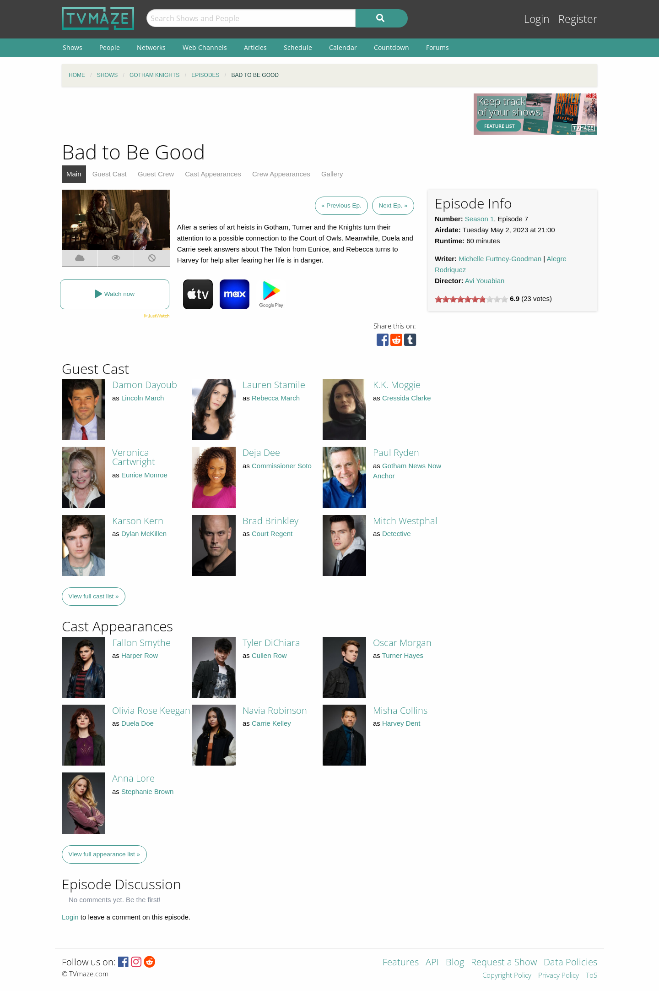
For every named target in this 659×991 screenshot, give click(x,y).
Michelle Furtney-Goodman (500, 259)
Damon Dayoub (144, 384)
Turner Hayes (402, 655)
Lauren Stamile (274, 384)
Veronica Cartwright (133, 457)
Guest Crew (156, 174)
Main (73, 174)
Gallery (332, 174)
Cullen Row (269, 655)
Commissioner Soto (282, 466)
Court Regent (272, 533)
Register (577, 19)
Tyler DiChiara (271, 642)
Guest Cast (109, 174)
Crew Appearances (281, 174)
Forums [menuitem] (437, 47)
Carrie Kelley (271, 723)
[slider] (471, 299)
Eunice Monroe (144, 475)
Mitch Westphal (405, 521)
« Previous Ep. (341, 205)
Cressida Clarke (406, 398)
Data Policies (570, 963)
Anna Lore (133, 778)
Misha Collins (400, 710)
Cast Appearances (213, 174)
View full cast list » (94, 596)
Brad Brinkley (270, 521)
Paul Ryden (396, 452)
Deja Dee (261, 452)
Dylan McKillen (144, 533)
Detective (396, 533)
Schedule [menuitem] (298, 47)
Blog (455, 963)
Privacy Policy (558, 976)
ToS (591, 976)
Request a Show (504, 963)
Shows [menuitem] (72, 47)
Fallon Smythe (141, 642)
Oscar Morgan (402, 642)
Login (537, 19)
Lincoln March (142, 398)
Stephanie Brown (147, 791)
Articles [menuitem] (255, 47)
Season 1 (479, 219)
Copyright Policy (506, 976)
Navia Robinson (275, 710)
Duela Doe (137, 723)
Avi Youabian (484, 281)
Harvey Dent (401, 723)
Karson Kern (137, 521)
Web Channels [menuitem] (205, 47)
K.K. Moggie (397, 384)
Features (401, 963)
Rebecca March (276, 398)
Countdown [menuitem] (391, 47)
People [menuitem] (109, 47)
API (432, 963)
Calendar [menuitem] (343, 47)
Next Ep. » (392, 205)
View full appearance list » (104, 854)
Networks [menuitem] (151, 47)
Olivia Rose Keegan (151, 710)
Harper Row (139, 655)
